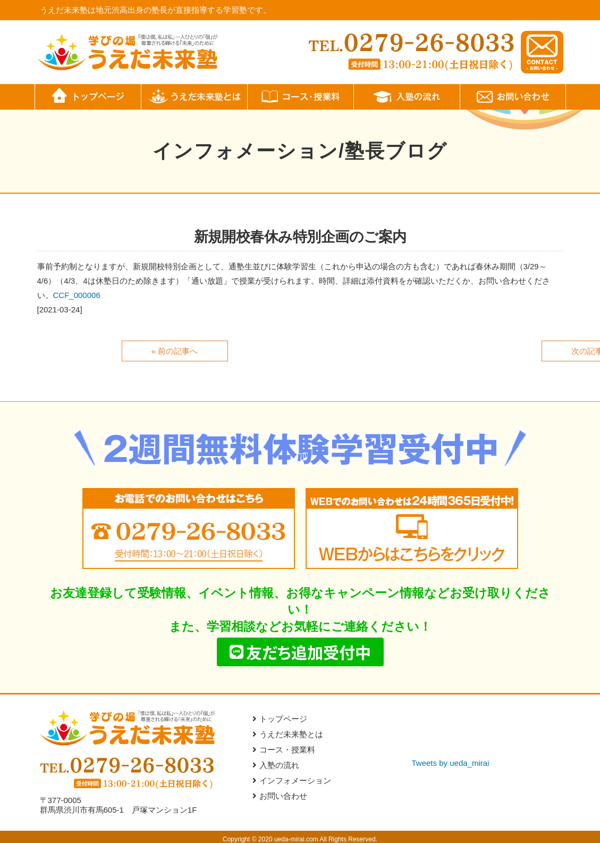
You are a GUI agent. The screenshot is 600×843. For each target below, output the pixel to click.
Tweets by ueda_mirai (450, 762)
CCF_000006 (76, 295)
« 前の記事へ (174, 351)
